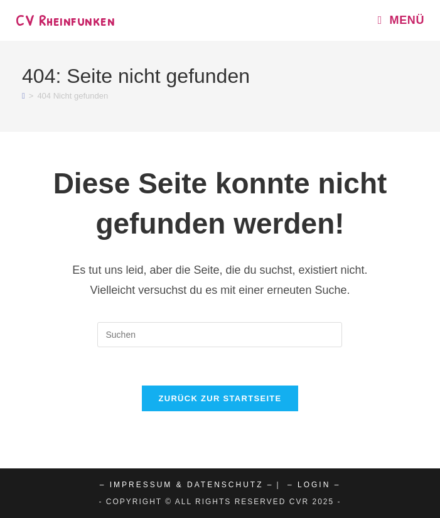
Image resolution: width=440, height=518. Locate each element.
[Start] (23, 95)
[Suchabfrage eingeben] (219, 334)
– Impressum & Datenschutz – (187, 484)
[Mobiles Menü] (396, 20)
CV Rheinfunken (65, 20)
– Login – (313, 484)
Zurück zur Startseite (219, 398)
